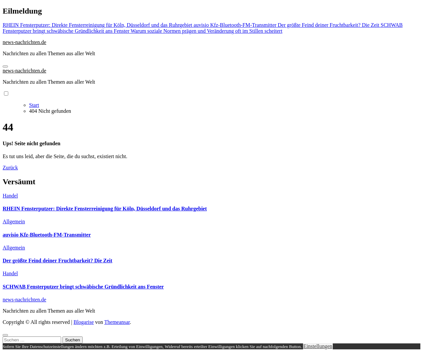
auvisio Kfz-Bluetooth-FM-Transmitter (47, 235)
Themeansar (117, 322)
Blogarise (83, 322)
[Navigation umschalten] (5, 66)
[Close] (5, 335)
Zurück (10, 167)
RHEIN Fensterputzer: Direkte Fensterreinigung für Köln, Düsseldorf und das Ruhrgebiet (105, 208)
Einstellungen (317, 346)
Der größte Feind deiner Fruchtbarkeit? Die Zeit (57, 260)
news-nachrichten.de (24, 42)
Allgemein (14, 221)
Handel (10, 195)
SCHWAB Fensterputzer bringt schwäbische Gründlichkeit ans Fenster (83, 286)
